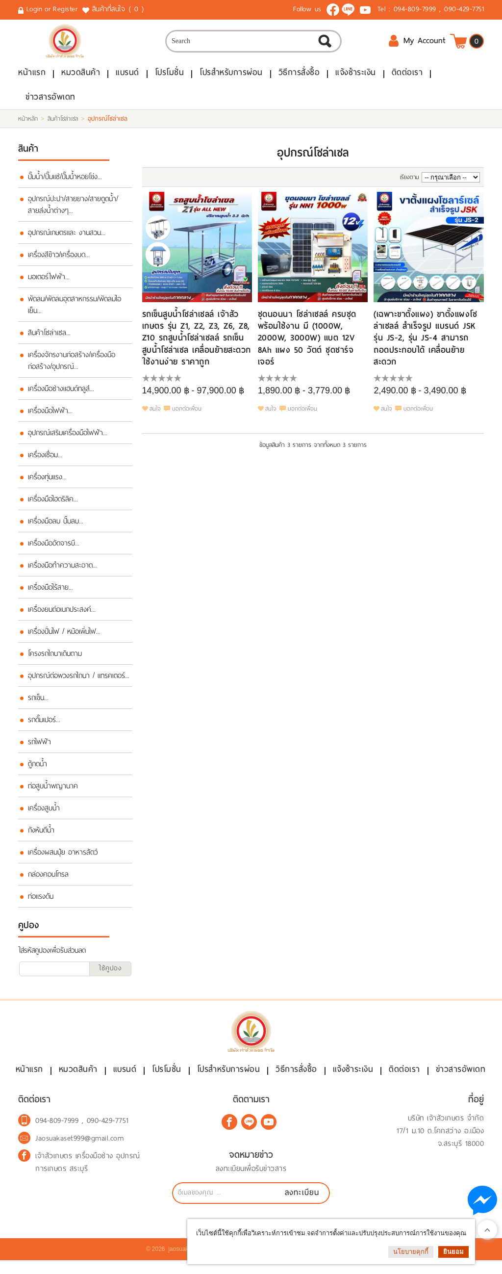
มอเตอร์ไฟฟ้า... (49, 282)
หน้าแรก (32, 78)
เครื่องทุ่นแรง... (47, 483)
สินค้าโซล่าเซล (63, 125)
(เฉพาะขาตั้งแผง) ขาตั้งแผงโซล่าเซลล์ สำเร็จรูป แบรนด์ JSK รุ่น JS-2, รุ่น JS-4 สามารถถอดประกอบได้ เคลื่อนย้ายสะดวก (425, 344)
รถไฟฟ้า (39, 748)
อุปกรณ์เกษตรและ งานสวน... (66, 238)
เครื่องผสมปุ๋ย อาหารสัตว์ (63, 858)
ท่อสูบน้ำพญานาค (53, 792)
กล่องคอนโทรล (48, 880)
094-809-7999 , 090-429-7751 (439, 9)
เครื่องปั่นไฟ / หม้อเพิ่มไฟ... (64, 637)
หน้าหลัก (28, 125)
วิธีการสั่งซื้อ (299, 78)
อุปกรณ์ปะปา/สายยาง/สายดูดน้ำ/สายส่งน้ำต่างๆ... (73, 210)
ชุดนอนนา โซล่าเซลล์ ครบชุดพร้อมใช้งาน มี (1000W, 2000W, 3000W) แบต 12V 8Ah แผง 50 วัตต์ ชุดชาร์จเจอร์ (307, 344)
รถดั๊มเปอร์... (44, 725)
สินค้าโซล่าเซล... (49, 338)
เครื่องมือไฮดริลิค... (53, 505)
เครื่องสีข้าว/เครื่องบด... (59, 260)
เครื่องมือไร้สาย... (50, 593)
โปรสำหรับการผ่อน (231, 78)
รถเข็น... (38, 703)
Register (65, 9)
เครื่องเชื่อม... (45, 461)
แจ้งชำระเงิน (355, 78)
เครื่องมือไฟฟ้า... (50, 416)
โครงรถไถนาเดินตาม (55, 659)
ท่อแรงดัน (40, 902)
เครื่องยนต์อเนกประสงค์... (62, 615)
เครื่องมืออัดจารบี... (53, 549)
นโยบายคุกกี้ (410, 1251)
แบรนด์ (127, 78)
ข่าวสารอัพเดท (50, 103)
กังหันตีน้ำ (41, 836)
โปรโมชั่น (169, 78)
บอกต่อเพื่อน (186, 414)
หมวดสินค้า (80, 78)
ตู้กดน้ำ (37, 770)
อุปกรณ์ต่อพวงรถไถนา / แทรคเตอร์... (78, 681)
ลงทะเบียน (302, 1206)
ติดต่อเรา (407, 78)
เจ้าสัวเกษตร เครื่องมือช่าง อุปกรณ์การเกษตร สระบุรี (87, 1176)
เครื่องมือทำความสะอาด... (62, 571)
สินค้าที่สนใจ (119, 9)
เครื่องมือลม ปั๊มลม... (55, 527)
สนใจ (155, 414)
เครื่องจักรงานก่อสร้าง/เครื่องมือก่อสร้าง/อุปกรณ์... (71, 366)
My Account (417, 45)
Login (34, 9)
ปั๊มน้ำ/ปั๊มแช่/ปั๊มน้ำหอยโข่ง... (65, 182)
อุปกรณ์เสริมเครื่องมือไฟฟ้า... (67, 438)
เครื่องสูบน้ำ (44, 814)
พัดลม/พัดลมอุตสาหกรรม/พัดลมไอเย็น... (74, 310)
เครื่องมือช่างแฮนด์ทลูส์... (61, 394)
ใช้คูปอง (110, 974)
